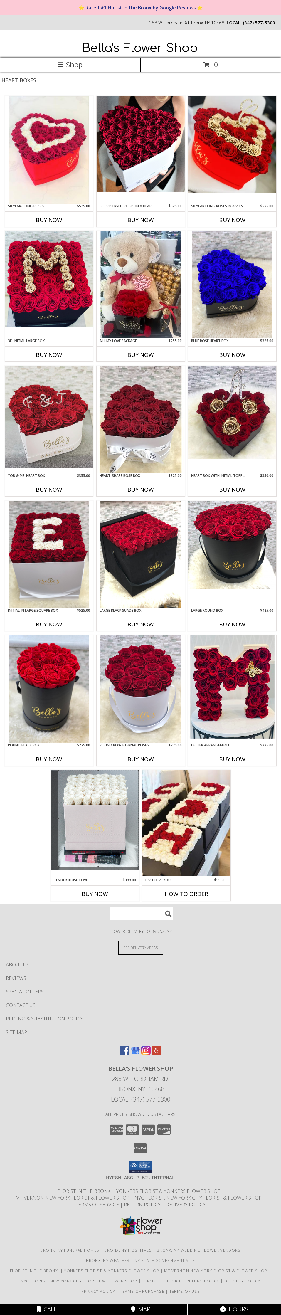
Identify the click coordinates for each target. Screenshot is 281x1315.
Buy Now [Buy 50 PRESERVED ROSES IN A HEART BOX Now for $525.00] (140, 220)
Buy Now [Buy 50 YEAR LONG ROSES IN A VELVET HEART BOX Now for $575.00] (232, 220)
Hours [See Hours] (234, 1309)
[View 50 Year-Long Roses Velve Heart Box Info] (49, 150)
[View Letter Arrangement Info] (232, 688)
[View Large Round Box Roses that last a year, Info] (232, 545)
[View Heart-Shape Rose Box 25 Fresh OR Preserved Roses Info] (141, 419)
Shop (70, 64)
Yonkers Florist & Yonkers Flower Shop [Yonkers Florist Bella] (169, 1191)
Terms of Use (184, 1291)
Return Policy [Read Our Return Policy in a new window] (143, 1204)
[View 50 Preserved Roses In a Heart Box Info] (141, 144)
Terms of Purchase (142, 1291)
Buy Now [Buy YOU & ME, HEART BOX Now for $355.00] (49, 489)
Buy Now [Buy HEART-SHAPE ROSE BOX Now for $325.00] (140, 489)
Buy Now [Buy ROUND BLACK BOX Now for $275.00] (49, 759)
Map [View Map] (140, 1309)
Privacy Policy (98, 1291)
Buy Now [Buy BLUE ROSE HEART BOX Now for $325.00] (232, 355)
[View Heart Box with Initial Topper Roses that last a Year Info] (232, 412)
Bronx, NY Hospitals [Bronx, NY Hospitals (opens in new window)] (128, 1250)
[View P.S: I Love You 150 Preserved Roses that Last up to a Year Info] (186, 823)
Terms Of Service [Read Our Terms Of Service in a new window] (97, 1204)
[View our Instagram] (146, 1053)
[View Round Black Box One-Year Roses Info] (49, 689)
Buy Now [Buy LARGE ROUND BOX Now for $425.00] (232, 624)
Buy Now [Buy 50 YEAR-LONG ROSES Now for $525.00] (49, 220)
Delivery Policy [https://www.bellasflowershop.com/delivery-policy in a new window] (186, 1204)
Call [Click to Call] (47, 1309)
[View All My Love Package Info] (141, 284)
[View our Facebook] (124, 1053)
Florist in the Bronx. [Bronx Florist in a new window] (84, 1191)
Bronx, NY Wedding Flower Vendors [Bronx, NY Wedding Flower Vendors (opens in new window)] (199, 1250)
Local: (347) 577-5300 (140, 1099)
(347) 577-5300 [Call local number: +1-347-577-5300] (259, 23)
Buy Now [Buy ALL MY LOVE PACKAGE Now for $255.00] (140, 355)
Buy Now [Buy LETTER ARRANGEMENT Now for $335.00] (232, 759)
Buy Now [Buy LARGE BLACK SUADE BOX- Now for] (140, 624)
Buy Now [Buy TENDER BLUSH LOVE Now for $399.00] (95, 894)
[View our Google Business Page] (135, 1053)
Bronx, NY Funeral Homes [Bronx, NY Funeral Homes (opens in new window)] (69, 1250)
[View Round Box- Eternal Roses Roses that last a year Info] (141, 689)
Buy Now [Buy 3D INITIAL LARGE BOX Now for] (49, 355)
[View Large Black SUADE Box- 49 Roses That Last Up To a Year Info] (141, 554)
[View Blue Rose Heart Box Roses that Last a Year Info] (232, 284)
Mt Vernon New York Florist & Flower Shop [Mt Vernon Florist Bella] (73, 1197)
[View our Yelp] (156, 1053)
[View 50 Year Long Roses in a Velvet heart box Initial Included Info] (232, 144)
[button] (140, 1167)
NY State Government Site (164, 1260)
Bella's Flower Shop (140, 48)
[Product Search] (141, 913)
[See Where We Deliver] (140, 947)
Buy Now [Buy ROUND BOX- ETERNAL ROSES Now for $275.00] (140, 759)
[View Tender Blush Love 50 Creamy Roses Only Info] (95, 820)
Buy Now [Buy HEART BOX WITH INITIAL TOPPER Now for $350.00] (232, 489)
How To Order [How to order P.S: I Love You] (186, 894)
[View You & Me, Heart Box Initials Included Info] (49, 417)
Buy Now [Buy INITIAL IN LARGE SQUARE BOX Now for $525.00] (49, 624)
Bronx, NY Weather (107, 1260)
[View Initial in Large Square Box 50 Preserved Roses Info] (49, 554)
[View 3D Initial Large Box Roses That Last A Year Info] (49, 279)
